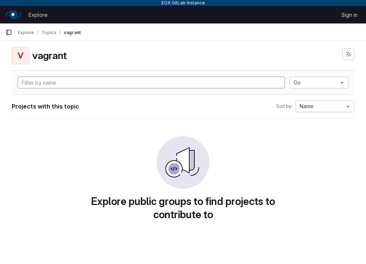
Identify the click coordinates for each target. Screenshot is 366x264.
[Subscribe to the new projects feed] (348, 54)
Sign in (349, 15)
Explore (38, 15)
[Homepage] (13, 15)
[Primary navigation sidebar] (9, 32)
